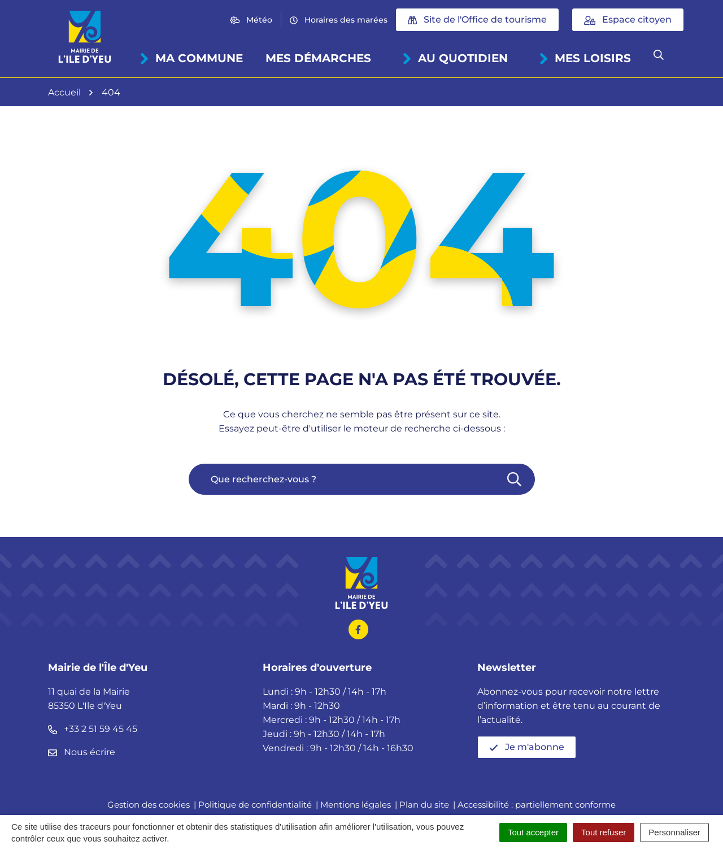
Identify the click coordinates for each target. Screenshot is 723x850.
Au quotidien (455, 58)
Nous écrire (81, 752)
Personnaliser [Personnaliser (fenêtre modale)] (674, 832)
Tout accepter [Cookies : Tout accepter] (533, 832)
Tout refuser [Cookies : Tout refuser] (603, 832)
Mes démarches (318, 58)
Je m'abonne (526, 747)
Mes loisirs (584, 58)
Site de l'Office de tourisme (477, 19)
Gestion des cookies (148, 804)
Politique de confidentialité (255, 804)
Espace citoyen (628, 19)
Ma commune (191, 58)
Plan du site (424, 804)
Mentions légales (355, 804)
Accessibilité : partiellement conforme (537, 804)
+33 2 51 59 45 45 (92, 728)
